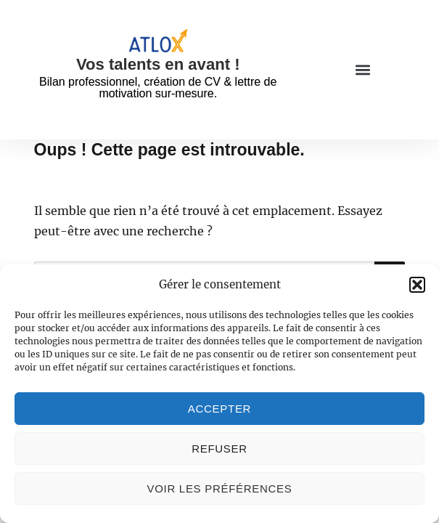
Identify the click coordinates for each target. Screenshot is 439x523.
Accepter (219, 408)
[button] (417, 284)
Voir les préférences (219, 488)
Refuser (219, 448)
